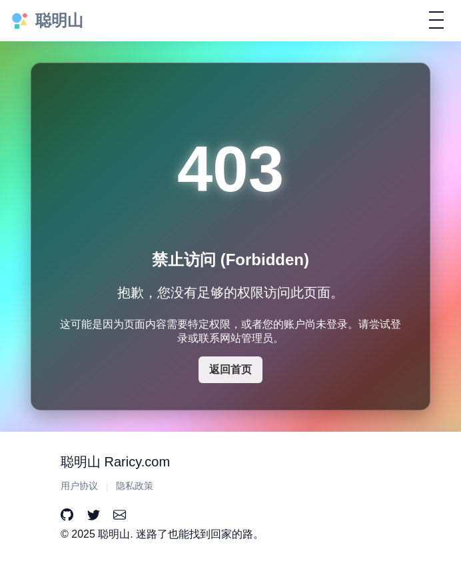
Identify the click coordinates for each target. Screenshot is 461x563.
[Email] (119, 515)
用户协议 (79, 486)
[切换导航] (436, 20)
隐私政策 (134, 486)
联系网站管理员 (236, 338)
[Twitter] (93, 515)
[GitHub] (67, 515)
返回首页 (230, 369)
